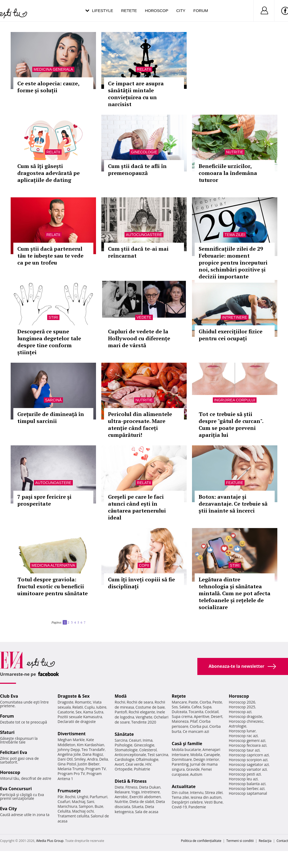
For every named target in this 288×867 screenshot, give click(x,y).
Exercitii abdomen (145, 796)
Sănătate (124, 734)
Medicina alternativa (53, 565)
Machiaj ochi (83, 811)
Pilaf (194, 721)
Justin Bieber (88, 763)
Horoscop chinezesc (246, 721)
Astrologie (237, 726)
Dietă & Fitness (131, 781)
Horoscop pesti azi (245, 774)
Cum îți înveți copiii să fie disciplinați (141, 583)
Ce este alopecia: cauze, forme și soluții (48, 87)
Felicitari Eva (13, 752)
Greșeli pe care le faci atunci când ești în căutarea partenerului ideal (137, 507)
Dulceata (179, 711)
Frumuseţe (69, 791)
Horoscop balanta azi (247, 783)
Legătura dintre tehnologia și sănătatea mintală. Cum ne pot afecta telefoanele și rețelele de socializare (234, 593)
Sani (90, 801)
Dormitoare (182, 759)
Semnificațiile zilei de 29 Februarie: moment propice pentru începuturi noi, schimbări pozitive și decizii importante (233, 262)
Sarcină (53, 400)
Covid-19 (179, 806)
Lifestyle (102, 10)
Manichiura (67, 806)
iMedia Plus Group (49, 840)
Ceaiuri (135, 740)
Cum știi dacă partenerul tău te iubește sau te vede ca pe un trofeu (50, 255)
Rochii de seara (140, 702)
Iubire (101, 707)
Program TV (96, 768)
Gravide (193, 769)
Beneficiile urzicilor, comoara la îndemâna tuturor (228, 172)
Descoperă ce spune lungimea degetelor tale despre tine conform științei (49, 342)
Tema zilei (235, 235)
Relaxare (122, 791)
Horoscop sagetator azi (249, 764)
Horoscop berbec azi (247, 788)
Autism (196, 774)
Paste (193, 702)
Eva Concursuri (16, 789)
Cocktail (211, 711)
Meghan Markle (71, 739)
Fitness (131, 787)
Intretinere (234, 317)
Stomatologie (126, 749)
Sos (175, 706)
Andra (92, 759)
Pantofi (121, 711)
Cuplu (90, 707)
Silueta (137, 806)
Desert (216, 716)
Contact (282, 840)
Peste (217, 702)
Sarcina (121, 740)
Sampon (86, 806)
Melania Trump (71, 768)
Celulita (64, 811)
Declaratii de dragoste (77, 721)
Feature (234, 483)
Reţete (179, 696)
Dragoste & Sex (74, 696)
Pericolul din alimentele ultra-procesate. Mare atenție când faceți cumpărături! (140, 424)
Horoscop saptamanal (248, 793)
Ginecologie (144, 152)
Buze (99, 806)
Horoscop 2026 (242, 702)
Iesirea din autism (206, 797)
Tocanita (196, 711)
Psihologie (124, 745)
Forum (200, 10)
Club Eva (9, 696)
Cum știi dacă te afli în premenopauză (137, 169)
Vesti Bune (213, 802)
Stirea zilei (213, 792)
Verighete (144, 717)
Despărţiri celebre (187, 802)
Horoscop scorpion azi (248, 759)
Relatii (144, 69)
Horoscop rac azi (243, 735)
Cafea (196, 706)
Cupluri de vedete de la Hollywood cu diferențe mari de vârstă (139, 338)
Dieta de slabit (141, 801)
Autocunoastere (144, 235)
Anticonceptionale (130, 754)
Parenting (180, 764)
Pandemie (197, 806)
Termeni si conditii (240, 840)
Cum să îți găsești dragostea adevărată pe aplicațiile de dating (48, 172)
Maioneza (180, 721)
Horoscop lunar (242, 730)
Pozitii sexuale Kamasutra (80, 716)
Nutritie (234, 152)
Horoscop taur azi (244, 750)
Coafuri (64, 801)
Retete (129, 10)
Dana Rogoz (92, 754)
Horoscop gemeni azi (247, 740)
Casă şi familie (187, 743)
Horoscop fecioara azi (247, 745)
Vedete (144, 317)
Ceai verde (135, 764)
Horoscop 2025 (242, 706)
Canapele (212, 754)
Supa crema (182, 716)
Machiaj (78, 801)
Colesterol (148, 749)
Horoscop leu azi (243, 778)
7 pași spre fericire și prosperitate (44, 500)
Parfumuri (98, 796)
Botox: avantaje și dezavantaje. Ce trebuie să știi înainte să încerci (233, 503)
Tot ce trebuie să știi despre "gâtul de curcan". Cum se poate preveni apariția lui (231, 424)
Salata (184, 706)
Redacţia (265, 840)
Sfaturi (7, 732)
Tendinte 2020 (143, 722)
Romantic (83, 702)
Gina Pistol (67, 763)
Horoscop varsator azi (248, 769)
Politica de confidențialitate (201, 840)
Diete (119, 787)
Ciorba (205, 702)
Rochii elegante (142, 711)
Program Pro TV (71, 773)
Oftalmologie (147, 759)
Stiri (53, 317)
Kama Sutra (93, 711)
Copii (144, 565)
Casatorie (66, 711)
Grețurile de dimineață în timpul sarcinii (50, 417)
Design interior (206, 759)
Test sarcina (157, 754)
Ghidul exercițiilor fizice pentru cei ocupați (230, 335)
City (180, 10)
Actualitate (183, 786)
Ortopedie (123, 769)
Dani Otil (65, 759)
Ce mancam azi (196, 731)
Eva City (8, 809)
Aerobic (121, 796)
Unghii (82, 796)
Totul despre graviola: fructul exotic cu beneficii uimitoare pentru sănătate (52, 586)
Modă (121, 696)
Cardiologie (124, 759)
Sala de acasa (146, 811)
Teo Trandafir (93, 749)
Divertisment (72, 734)
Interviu (196, 792)
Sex (78, 711)
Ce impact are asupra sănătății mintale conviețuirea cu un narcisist (136, 94)
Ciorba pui (199, 726)
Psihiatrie (142, 769)
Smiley (80, 759)
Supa (207, 706)
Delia (103, 759)
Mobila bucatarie (186, 749)
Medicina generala (53, 69)
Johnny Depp (69, 749)
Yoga (135, 791)
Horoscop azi (240, 711)
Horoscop (156, 10)
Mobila (196, 754)
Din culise (180, 792)
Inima (148, 740)
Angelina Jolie (69, 754)
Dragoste (65, 702)
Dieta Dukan (149, 787)
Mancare (179, 702)
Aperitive (201, 716)
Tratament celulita (73, 815)
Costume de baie (150, 707)
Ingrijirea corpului (234, 400)
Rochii (70, 796)
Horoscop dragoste (245, 716)
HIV (148, 764)
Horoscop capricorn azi (249, 754)
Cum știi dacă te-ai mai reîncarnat (138, 252)
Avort (119, 764)
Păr (60, 796)
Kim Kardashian (90, 744)
